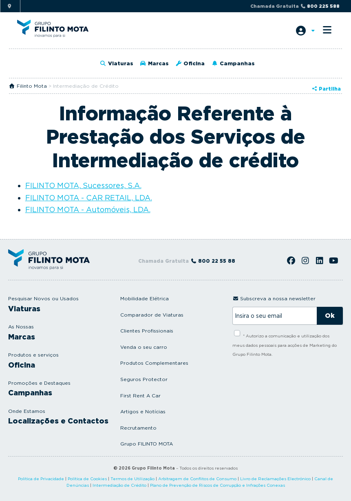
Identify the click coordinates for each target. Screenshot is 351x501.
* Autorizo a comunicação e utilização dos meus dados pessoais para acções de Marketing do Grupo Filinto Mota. (284, 345)
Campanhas (232, 63)
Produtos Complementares (154, 363)
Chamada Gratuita (295, 6)
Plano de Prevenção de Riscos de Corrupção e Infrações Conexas (217, 485)
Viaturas (116, 63)
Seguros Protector (144, 379)
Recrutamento (138, 428)
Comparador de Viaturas (151, 315)
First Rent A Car (140, 395)
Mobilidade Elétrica (144, 298)
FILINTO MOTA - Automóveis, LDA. (87, 209)
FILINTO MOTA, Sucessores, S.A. (83, 185)
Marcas (154, 63)
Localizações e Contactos (58, 421)
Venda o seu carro (143, 347)
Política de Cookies (87, 478)
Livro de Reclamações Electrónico (275, 478)
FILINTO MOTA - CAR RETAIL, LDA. (88, 197)
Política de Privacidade (41, 478)
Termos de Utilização (132, 478)
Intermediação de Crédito (119, 485)
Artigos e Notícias (143, 411)
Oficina (190, 63)
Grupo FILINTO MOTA (146, 444)
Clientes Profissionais (146, 331)
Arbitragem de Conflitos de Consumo (197, 478)
